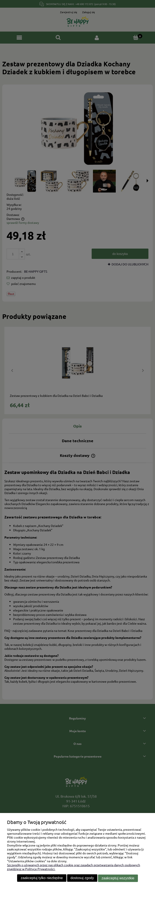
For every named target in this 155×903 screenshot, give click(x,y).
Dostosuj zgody (82, 878)
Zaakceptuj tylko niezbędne (42, 878)
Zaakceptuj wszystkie (118, 878)
